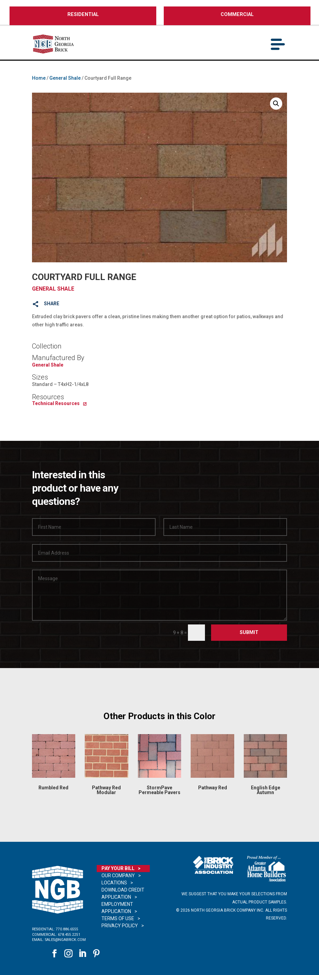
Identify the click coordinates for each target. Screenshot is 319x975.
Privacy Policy (119, 925)
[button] (276, 103)
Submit (249, 632)
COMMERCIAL (237, 14)
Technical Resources (56, 403)
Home (39, 78)
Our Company (118, 875)
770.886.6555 (67, 929)
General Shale (65, 78)
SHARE (51, 303)
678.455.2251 (69, 934)
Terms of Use (117, 918)
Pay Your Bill (117, 868)
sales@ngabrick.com (65, 940)
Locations (114, 882)
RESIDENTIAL (83, 14)
